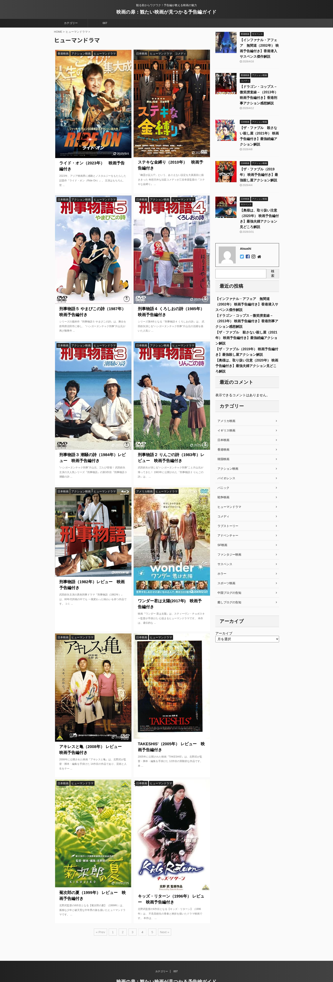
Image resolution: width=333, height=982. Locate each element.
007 (105, 23)
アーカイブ (223, 633)
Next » (164, 929)
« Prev (100, 929)
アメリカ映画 (226, 421)
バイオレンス (226, 478)
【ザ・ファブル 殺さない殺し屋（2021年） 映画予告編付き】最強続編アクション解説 (246, 338)
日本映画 (223, 440)
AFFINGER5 (208, 976)
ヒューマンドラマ (229, 507)
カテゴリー (71, 23)
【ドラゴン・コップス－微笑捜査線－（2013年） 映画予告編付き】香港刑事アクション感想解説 (246, 321)
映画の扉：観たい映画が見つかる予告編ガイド (166, 12)
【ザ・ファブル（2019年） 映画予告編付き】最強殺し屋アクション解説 (259, 174)
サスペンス (224, 564)
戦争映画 (223, 497)
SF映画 (222, 545)
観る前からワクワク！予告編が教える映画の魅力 (166, 970)
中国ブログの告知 (229, 592)
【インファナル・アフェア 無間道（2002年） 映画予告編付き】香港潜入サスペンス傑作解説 (246, 304)
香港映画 (223, 449)
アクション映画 (227, 468)
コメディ (223, 516)
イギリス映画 (226, 430)
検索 (272, 273)
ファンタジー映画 (229, 554)
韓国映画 (223, 459)
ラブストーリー (227, 526)
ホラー (221, 573)
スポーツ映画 (226, 583)
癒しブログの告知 (229, 602)
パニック (223, 487)
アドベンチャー (227, 535)
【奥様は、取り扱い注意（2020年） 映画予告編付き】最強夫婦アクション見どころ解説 (246, 366)
